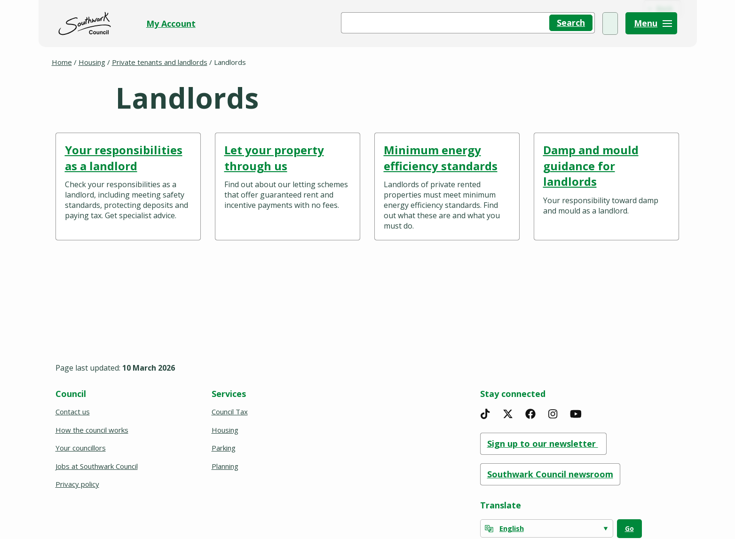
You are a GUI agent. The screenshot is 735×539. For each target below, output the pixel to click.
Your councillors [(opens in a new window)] (81, 447)
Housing (92, 62)
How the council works (91, 430)
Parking (224, 447)
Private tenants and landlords (159, 62)
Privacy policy (77, 484)
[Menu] (651, 23)
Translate (500, 505)
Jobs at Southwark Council (96, 466)
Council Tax (230, 411)
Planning (225, 466)
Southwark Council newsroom (550, 474)
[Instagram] (553, 413)
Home (62, 62)
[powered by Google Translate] (489, 528)
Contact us (72, 411)
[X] (507, 413)
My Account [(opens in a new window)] (584, 23)
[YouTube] (575, 413)
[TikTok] (485, 413)
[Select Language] (546, 528)
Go (629, 528)
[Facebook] (530, 413)
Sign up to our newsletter (543, 443)
